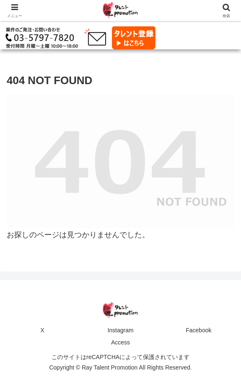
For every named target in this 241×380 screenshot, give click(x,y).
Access (120, 342)
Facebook (198, 330)
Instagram (120, 330)
